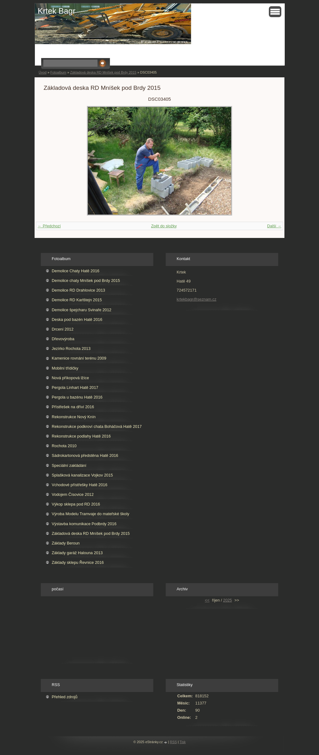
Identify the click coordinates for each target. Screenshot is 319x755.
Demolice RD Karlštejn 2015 (77, 300)
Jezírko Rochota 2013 (71, 348)
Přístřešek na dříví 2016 (73, 406)
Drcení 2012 (63, 329)
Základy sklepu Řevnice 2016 (78, 562)
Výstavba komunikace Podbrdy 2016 (84, 523)
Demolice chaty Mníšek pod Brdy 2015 (86, 280)
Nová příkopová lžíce (70, 377)
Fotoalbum (58, 72)
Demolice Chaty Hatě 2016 (75, 271)
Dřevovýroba (63, 338)
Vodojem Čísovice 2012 (72, 494)
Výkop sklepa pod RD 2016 (76, 504)
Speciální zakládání (69, 465)
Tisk (182, 742)
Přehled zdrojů (65, 697)
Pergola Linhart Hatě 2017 (75, 387)
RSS (173, 742)
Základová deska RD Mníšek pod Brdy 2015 (103, 72)
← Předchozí (49, 226)
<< (207, 600)
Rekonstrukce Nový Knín (74, 416)
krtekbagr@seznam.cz (197, 299)
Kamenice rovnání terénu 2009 (79, 358)
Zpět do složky (164, 226)
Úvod (42, 72)
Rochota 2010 (64, 445)
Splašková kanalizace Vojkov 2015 (82, 475)
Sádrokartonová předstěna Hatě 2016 (85, 455)
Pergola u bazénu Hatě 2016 (77, 397)
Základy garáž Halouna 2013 (77, 552)
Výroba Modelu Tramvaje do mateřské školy (90, 513)
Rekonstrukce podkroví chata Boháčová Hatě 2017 (97, 426)
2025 (227, 600)
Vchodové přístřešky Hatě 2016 (79, 484)
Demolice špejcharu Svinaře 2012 (81, 309)
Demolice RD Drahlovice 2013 (78, 290)
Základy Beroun (66, 543)
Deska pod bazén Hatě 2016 (77, 319)
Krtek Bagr (56, 11)
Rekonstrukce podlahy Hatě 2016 (81, 436)
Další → (274, 226)
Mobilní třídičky (65, 368)
